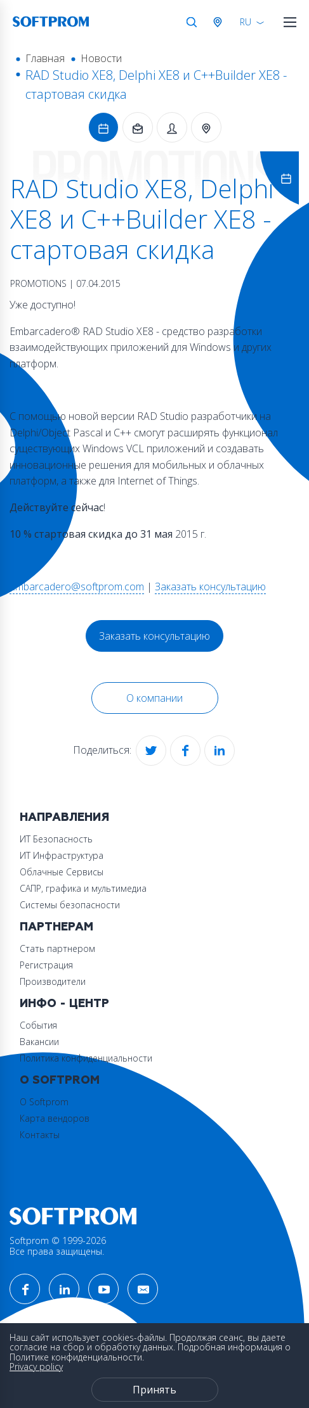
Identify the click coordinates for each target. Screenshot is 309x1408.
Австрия (220, 22)
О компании (154, 698)
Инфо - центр (64, 1003)
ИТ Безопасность (56, 839)
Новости (101, 58)
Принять (154, 1390)
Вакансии (39, 1042)
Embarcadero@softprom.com (77, 586)
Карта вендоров (54, 1118)
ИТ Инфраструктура (61, 855)
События (38, 1025)
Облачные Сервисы (61, 872)
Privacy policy (36, 1366)
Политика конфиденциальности (86, 1058)
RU (245, 22)
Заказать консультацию (210, 586)
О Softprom (60, 1080)
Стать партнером (57, 948)
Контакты (40, 1135)
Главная (45, 58)
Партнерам (56, 927)
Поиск (191, 22)
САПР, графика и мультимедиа (83, 888)
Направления (64, 817)
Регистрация (46, 965)
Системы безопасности (70, 905)
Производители (53, 981)
